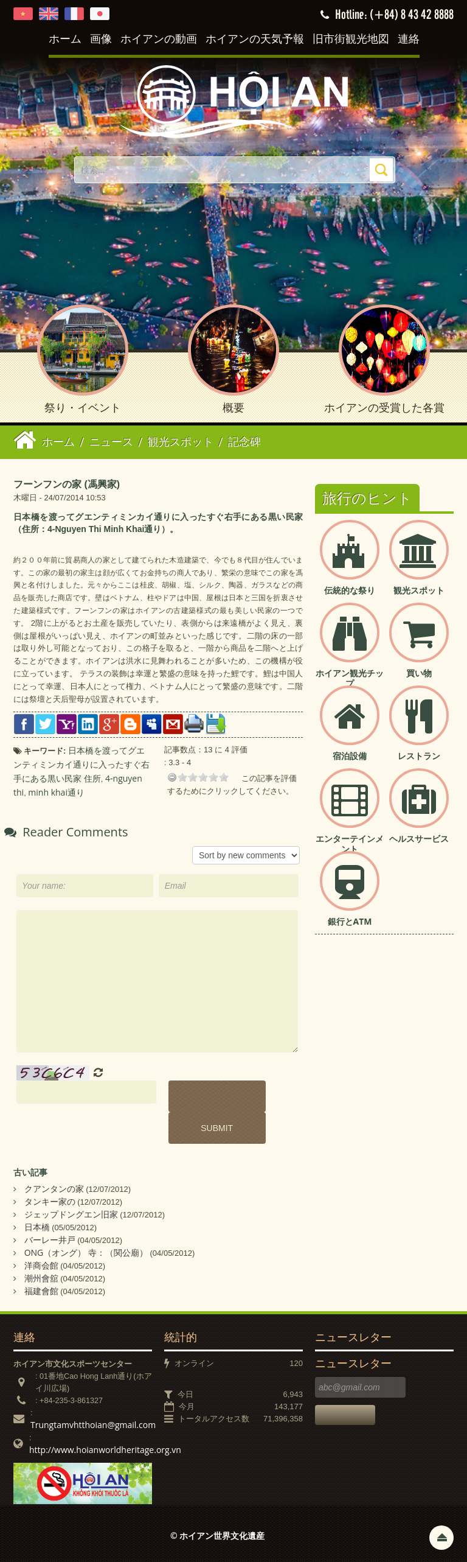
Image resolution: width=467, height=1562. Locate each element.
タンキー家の (49, 1201)
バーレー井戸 (49, 1239)
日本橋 (37, 1227)
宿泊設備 (350, 756)
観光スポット (419, 590)
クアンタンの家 (54, 1188)
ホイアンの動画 (158, 39)
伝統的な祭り (349, 590)
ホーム (65, 39)
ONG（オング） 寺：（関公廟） (86, 1252)
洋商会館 (41, 1265)
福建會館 (41, 1291)
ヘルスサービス (419, 838)
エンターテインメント (350, 844)
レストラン (419, 756)
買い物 (419, 673)
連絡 (409, 39)
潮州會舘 (41, 1278)
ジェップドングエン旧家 (71, 1214)
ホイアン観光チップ (350, 678)
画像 (101, 39)
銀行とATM (350, 921)
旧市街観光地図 (351, 39)
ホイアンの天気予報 (255, 39)
